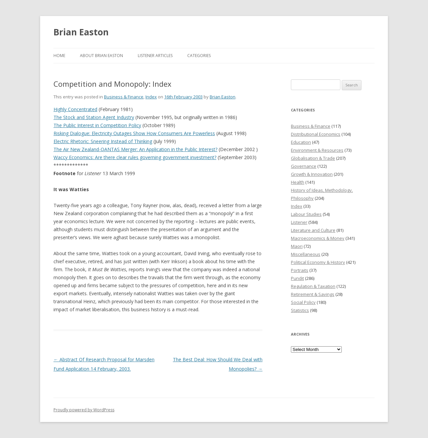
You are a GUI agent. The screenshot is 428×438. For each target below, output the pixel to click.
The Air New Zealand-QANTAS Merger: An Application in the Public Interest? (135, 149)
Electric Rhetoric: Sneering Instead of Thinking (103, 141)
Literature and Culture (313, 230)
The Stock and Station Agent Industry (94, 117)
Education (301, 142)
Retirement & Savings (312, 294)
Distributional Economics (315, 134)
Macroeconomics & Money (317, 238)
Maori (297, 246)
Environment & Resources (317, 150)
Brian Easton (81, 32)
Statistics (300, 310)
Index (151, 97)
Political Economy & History (318, 262)
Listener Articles (155, 55)
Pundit (297, 278)
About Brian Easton (101, 55)
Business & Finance (123, 97)
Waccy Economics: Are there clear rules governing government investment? (135, 157)
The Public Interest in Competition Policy (97, 125)
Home (59, 55)
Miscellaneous (305, 254)
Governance (303, 166)
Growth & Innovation (312, 174)
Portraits (299, 270)
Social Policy (303, 302)
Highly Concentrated (75, 109)
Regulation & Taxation (313, 286)
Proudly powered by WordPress (84, 410)
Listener (299, 222)
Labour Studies (306, 214)
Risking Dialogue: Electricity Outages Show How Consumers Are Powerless (134, 133)
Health (297, 182)
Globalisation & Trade (313, 158)
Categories (199, 55)
